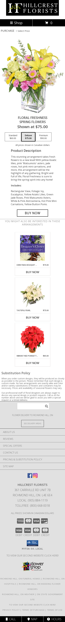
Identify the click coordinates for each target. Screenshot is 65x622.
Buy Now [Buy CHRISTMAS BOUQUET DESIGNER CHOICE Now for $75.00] (32, 272)
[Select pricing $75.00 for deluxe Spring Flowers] (28, 137)
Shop (16, 22)
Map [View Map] (32, 619)
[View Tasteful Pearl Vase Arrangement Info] (32, 293)
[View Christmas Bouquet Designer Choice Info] (32, 248)
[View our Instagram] (35, 477)
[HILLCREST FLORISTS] (32, 14)
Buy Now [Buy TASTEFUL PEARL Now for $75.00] (32, 317)
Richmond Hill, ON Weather (18, 594)
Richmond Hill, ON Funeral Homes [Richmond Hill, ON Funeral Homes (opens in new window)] (20, 578)
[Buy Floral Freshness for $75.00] (32, 213)
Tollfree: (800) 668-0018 (32, 506)
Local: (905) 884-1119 (33, 500)
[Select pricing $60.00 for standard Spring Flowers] (13, 137)
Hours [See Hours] (54, 619)
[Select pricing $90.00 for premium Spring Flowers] (43, 137)
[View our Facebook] (30, 477)
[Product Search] (33, 406)
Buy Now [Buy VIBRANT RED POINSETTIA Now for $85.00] (32, 363)
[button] (32, 543)
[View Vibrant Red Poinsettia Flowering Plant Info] (32, 339)
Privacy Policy (11, 610)
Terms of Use (55, 610)
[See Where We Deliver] (32, 423)
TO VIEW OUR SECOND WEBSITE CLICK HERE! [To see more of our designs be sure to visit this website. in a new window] (33, 555)
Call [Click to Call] (11, 619)
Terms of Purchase (33, 610)
